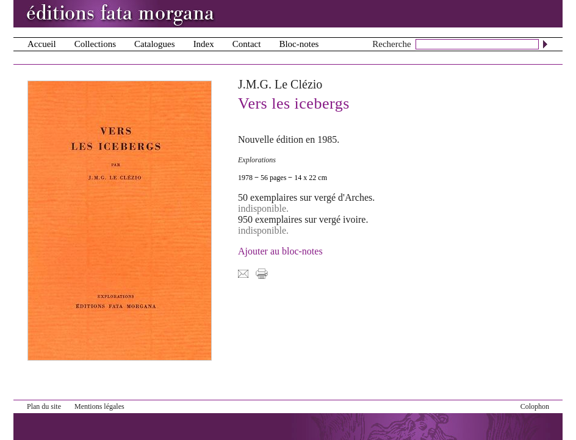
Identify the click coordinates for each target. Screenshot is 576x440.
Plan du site (44, 406)
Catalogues (154, 44)
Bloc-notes (299, 44)
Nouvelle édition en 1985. (288, 139)
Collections (95, 44)
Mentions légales (99, 406)
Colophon (534, 406)
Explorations (257, 160)
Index (203, 44)
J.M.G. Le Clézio (280, 84)
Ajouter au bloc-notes (280, 251)
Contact (246, 44)
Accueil (41, 44)
